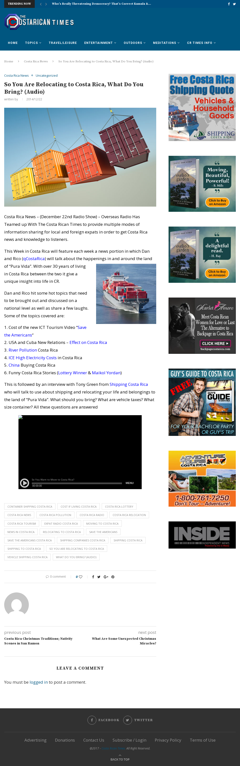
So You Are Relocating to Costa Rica (76, 549)
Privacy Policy (168, 740)
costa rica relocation (129, 515)
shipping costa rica (128, 540)
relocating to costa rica (62, 532)
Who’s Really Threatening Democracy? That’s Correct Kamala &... (101, 4)
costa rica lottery (119, 506)
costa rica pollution (55, 515)
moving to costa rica (102, 523)
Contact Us (93, 740)
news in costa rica (20, 532)
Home (13, 43)
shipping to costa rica (24, 549)
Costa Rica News (16, 76)
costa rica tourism (21, 523)
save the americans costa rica (29, 540)
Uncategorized (47, 76)
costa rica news (19, 515)
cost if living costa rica (79, 506)
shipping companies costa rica (82, 540)
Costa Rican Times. (114, 748)
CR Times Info (199, 43)
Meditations (164, 43)
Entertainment (98, 43)
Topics (31, 43)
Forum (14, 57)
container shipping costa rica (29, 506)
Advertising (35, 740)
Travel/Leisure (63, 43)
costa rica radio (92, 515)
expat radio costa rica (61, 523)
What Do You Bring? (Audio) (76, 557)
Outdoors (133, 43)
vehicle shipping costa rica (27, 557)
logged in (39, 682)
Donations (65, 740)
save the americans (103, 532)
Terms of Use (203, 740)
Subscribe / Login (129, 740)
